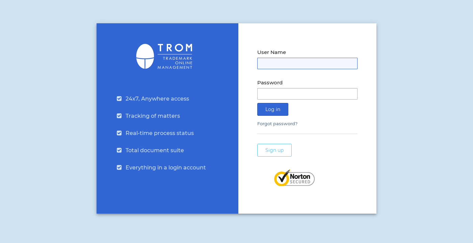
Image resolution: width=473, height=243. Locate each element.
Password (270, 82)
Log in (272, 109)
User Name (271, 52)
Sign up (274, 150)
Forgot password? (277, 123)
